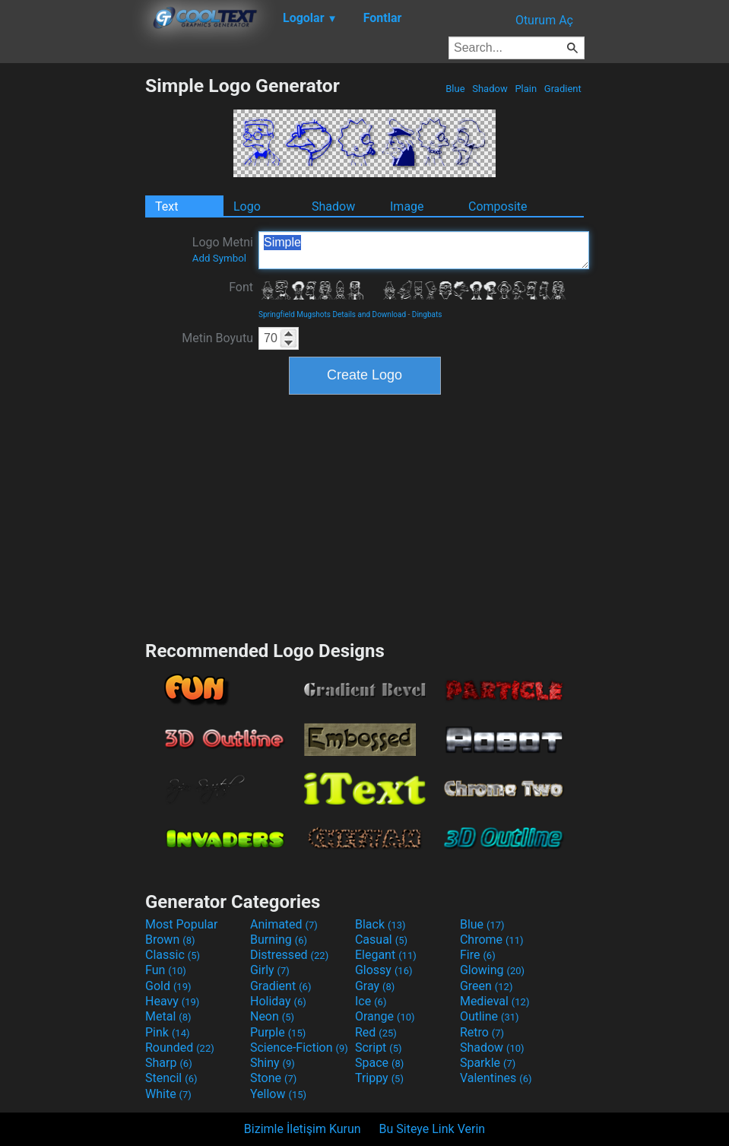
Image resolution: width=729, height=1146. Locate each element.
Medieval (495, 1001)
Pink (167, 1032)
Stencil (171, 1078)
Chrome (492, 939)
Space (379, 1063)
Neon (272, 1016)
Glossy (384, 970)
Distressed (289, 955)
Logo (247, 206)
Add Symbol (219, 258)
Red (376, 1032)
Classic (172, 955)
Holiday (278, 1001)
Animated (284, 924)
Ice (370, 1001)
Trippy (379, 1078)
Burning (278, 939)
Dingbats (427, 314)
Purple (278, 1032)
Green (486, 986)
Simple (423, 250)
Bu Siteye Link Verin (432, 1129)
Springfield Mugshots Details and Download (332, 314)
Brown (170, 939)
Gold (168, 986)
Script (378, 1047)
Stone (273, 1078)
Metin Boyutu (217, 338)
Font (241, 287)
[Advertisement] (72, 303)
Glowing (492, 970)
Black (380, 924)
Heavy (172, 1001)
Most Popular (181, 924)
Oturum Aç (544, 20)
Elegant (386, 955)
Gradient (563, 88)
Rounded (179, 1047)
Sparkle (487, 1063)
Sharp (168, 1063)
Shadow (490, 88)
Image (407, 206)
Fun (165, 970)
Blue (455, 88)
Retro (482, 1032)
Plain (525, 88)
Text (166, 206)
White (168, 1094)
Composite (498, 206)
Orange (385, 1016)
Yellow (278, 1094)
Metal (168, 1016)
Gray (375, 986)
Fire (478, 955)
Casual (381, 939)
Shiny (272, 1063)
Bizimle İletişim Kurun (302, 1129)
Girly (270, 970)
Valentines (496, 1078)
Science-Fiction (299, 1047)
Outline (489, 1016)
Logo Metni (222, 249)
